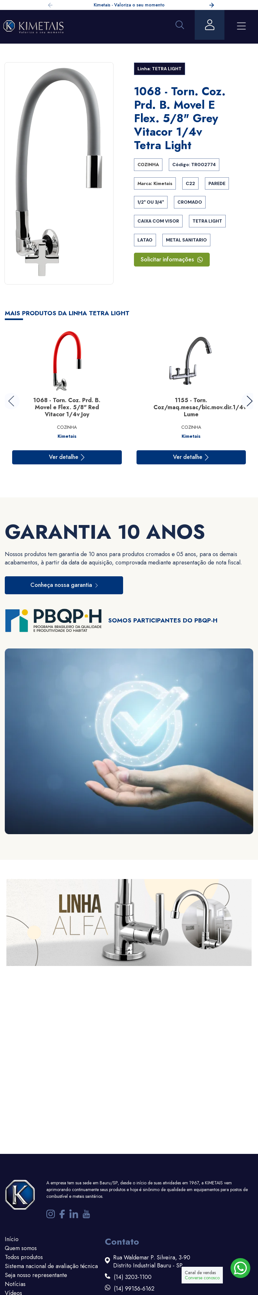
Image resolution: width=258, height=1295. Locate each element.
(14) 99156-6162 (134, 1289)
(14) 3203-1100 (133, 1277)
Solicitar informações (172, 259)
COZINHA (148, 164)
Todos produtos (24, 1257)
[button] (211, 6)
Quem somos (21, 1248)
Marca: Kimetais (154, 183)
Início (12, 1239)
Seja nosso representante (36, 1275)
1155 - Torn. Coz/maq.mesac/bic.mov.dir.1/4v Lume (199, 407)
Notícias (15, 1284)
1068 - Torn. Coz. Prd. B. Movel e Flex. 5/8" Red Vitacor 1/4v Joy (66, 407)
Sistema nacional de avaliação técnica (51, 1266)
